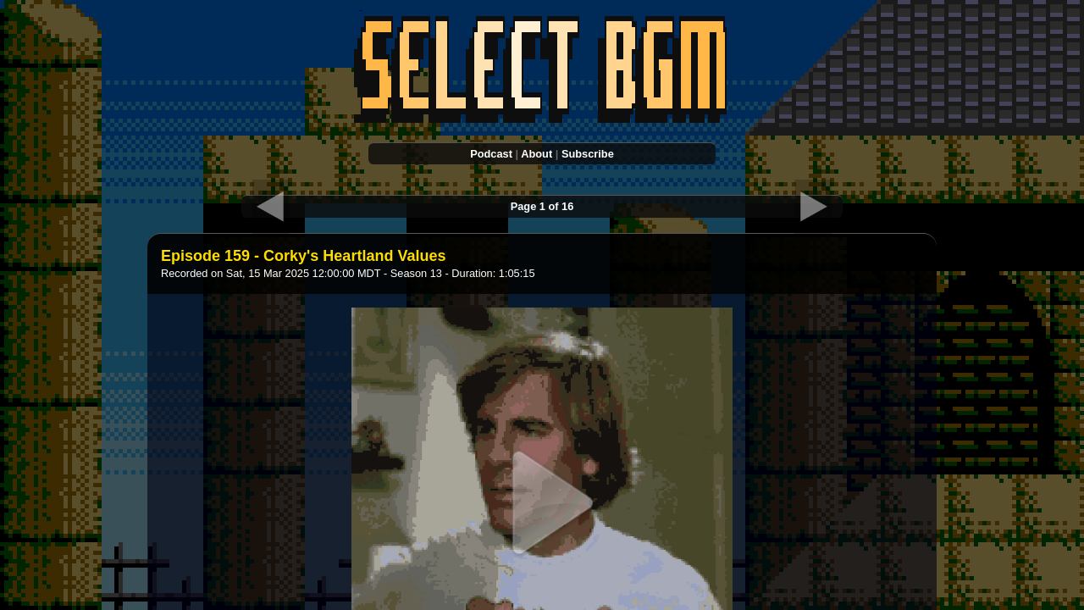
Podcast (491, 153)
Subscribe (587, 153)
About (536, 153)
